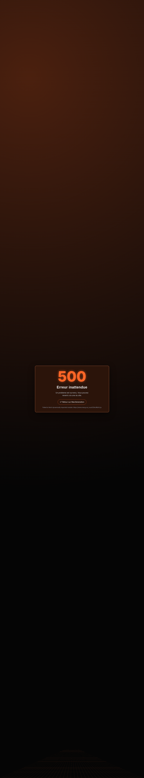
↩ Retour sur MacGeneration (72, 402)
